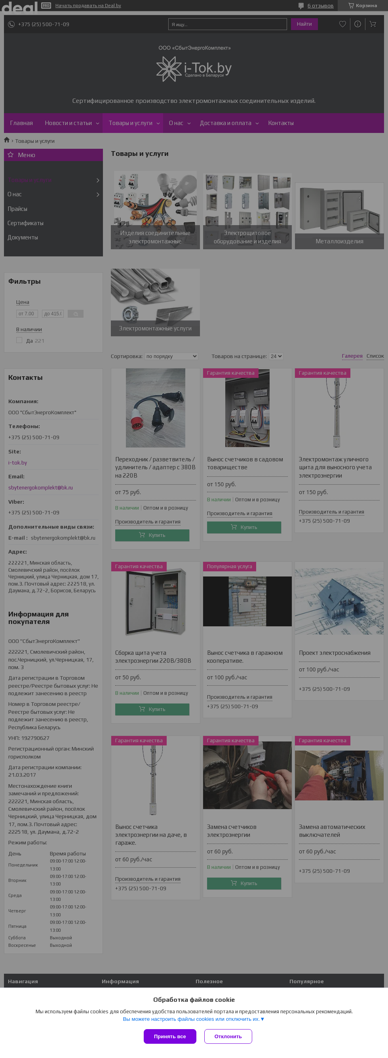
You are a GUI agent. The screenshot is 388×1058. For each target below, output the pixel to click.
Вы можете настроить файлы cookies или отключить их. (191, 1019)
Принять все (170, 1036)
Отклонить (228, 1036)
